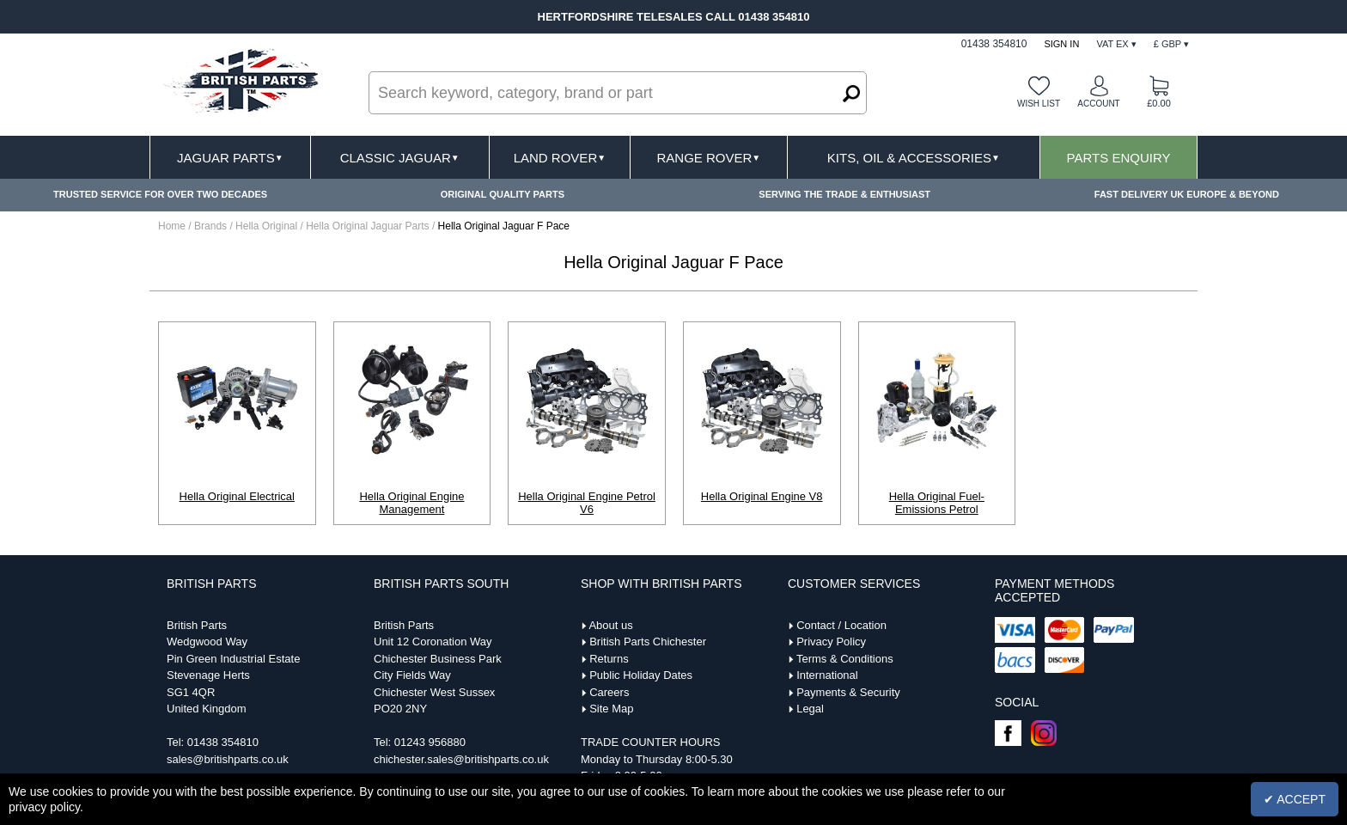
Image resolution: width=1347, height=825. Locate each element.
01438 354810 (223, 742)
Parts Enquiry (1119, 157)
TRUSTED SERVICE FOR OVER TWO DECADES (160, 194)
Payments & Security (848, 692)
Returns (609, 658)
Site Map (611, 708)
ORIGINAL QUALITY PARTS (502, 194)
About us (610, 625)
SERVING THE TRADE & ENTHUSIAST (844, 194)
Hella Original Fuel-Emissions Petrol (936, 503)
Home (172, 226)
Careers (609, 692)
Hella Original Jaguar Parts (369, 226)
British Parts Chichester (647, 641)
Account (1098, 103)
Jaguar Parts (230, 157)
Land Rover (560, 157)
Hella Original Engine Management (411, 503)
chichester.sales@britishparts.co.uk (461, 759)
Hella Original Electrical (237, 496)
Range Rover (708, 157)
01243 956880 (430, 742)
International (827, 675)
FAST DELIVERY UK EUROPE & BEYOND (1186, 194)
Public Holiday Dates (640, 675)
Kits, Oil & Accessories (913, 157)
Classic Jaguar (400, 157)
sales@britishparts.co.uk (228, 759)
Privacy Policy (831, 641)
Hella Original (267, 226)
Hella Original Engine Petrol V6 (586, 503)
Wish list (1038, 103)
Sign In (1061, 44)
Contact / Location (841, 625)
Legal (810, 708)
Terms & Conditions (844, 658)
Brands (210, 226)
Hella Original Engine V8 (762, 496)
